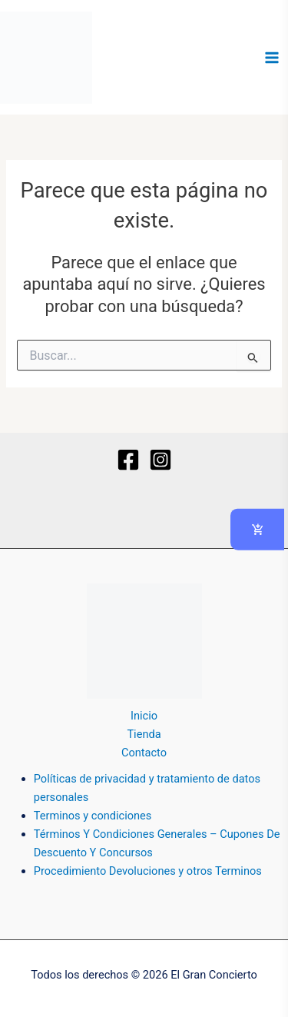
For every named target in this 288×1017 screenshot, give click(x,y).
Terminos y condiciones (93, 816)
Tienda (144, 734)
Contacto (144, 752)
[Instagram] (160, 459)
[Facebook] (128, 459)
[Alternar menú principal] (272, 58)
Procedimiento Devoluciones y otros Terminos (148, 871)
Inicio (144, 716)
